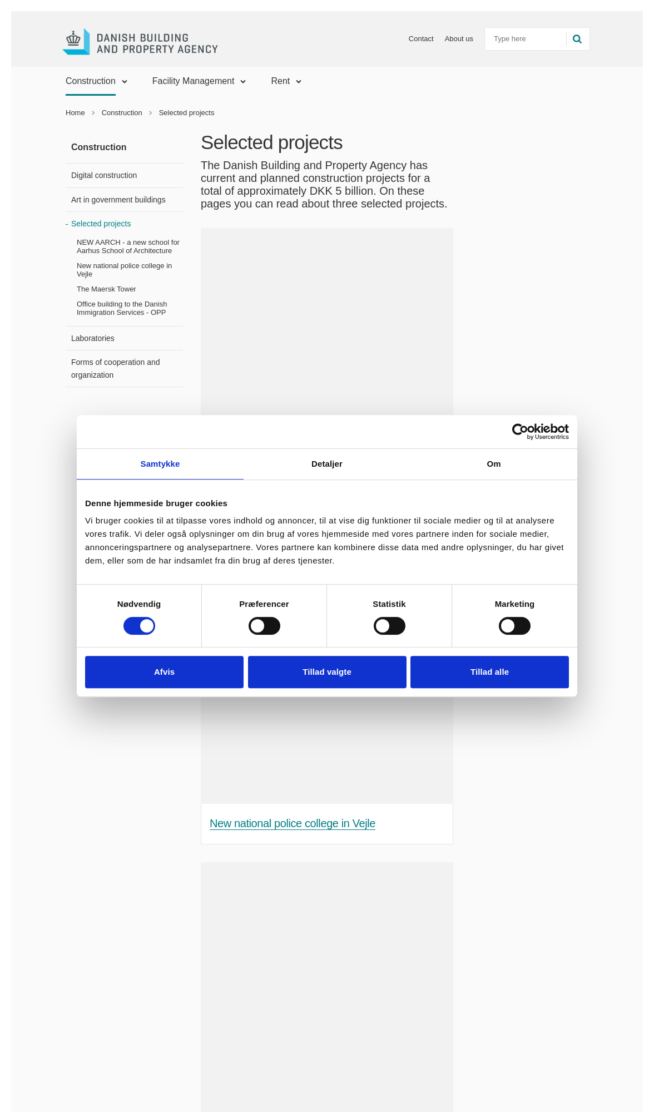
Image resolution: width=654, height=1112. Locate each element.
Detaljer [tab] (327, 463)
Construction (91, 81)
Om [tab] (494, 463)
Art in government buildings (118, 199)
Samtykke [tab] (160, 463)
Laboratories (93, 338)
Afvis (164, 671)
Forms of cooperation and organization (115, 368)
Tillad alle (489, 671)
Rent (280, 81)
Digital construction (104, 175)
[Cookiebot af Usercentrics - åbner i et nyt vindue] (520, 431)
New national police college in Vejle (124, 269)
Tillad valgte (327, 671)
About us (447, 38)
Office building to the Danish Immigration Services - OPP (122, 308)
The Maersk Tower (106, 289)
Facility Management (193, 81)
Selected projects (101, 223)
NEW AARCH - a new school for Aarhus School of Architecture (128, 246)
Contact (409, 38)
